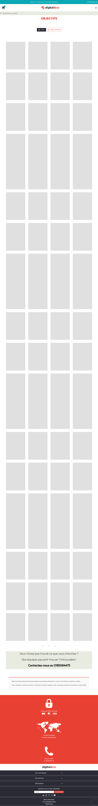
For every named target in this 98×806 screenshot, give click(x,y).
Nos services (39, 778)
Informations (39, 783)
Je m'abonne (59, 792)
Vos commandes (40, 773)
